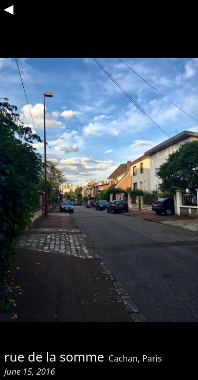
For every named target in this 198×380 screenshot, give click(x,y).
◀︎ (8, 8)
